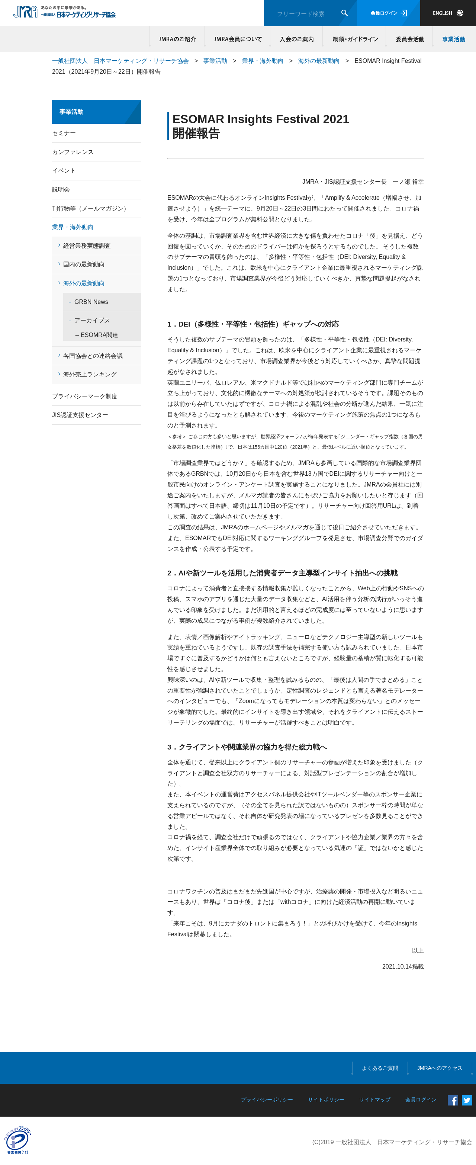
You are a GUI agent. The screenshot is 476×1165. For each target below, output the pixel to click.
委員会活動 (409, 39)
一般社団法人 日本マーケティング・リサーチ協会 (120, 61)
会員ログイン (388, 13)
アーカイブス (92, 320)
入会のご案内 (296, 39)
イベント (64, 170)
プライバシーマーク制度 (85, 396)
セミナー (64, 133)
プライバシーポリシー (267, 1100)
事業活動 (452, 39)
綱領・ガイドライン (354, 39)
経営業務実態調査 (87, 246)
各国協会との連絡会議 (93, 356)
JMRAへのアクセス (440, 1068)
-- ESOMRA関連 (90, 335)
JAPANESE (448, 13)
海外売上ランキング (90, 374)
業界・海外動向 (263, 61)
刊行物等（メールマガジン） (90, 208)
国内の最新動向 (84, 264)
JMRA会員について (237, 39)
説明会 (61, 189)
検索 (344, 13)
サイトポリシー (326, 1100)
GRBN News (91, 302)
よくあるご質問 (380, 1068)
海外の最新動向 (319, 61)
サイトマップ (374, 1100)
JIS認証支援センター (80, 415)
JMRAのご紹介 (177, 39)
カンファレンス (73, 152)
